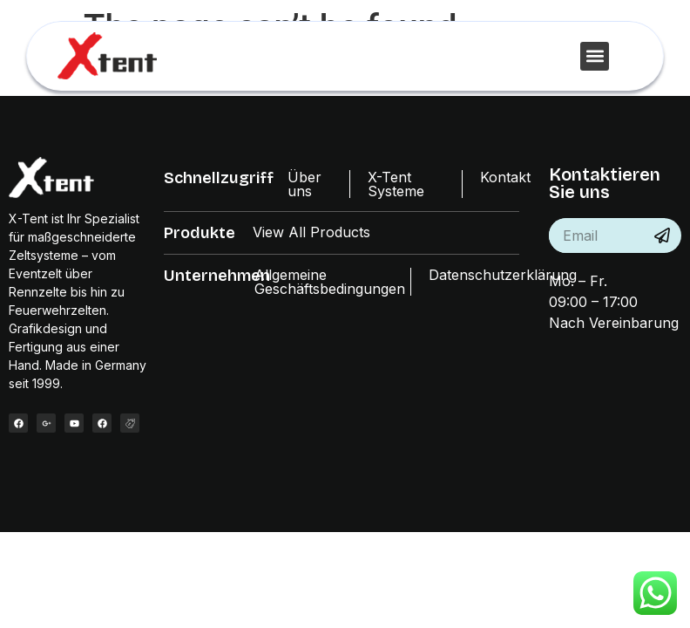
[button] (594, 56)
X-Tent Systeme (396, 184)
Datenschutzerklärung (503, 274)
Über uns (304, 184)
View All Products (311, 232)
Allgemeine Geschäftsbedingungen (329, 281)
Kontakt (505, 177)
